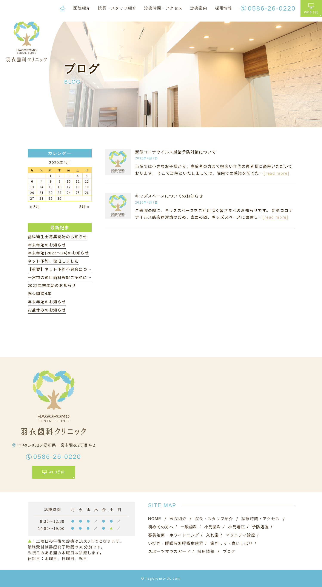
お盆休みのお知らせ (47, 310)
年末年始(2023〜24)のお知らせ (58, 252)
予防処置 (260, 527)
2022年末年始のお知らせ (52, 285)
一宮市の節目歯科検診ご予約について (64, 277)
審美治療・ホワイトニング (173, 535)
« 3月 (35, 206)
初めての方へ (161, 527)
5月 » (84, 206)
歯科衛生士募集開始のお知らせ (57, 236)
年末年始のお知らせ (47, 245)
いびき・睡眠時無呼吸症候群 (175, 543)
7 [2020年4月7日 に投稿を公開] (41, 181)
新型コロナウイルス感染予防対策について (175, 152)
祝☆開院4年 (40, 293)
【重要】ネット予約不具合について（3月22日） (74, 269)
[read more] (276, 173)
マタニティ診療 (241, 535)
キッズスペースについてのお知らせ (169, 196)
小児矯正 (236, 527)
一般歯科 (188, 527)
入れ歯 (212, 535)
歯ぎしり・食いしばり (231, 543)
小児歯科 (212, 527)
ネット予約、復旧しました (53, 261)
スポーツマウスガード (169, 551)
